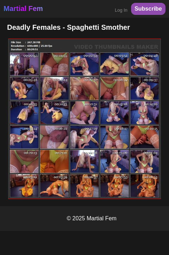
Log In (121, 10)
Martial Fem (23, 8)
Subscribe (148, 9)
